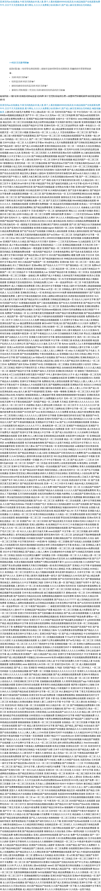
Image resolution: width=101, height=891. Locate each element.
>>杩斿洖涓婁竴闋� (19, 62)
